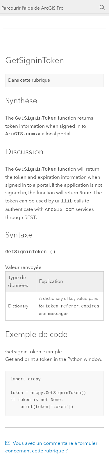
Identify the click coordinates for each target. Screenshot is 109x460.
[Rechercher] (103, 8)
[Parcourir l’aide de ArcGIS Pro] (48, 8)
